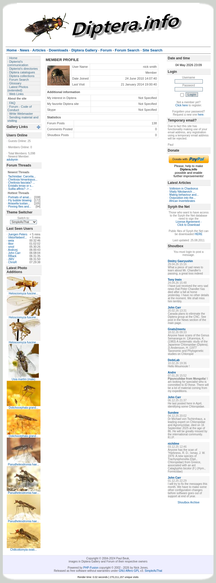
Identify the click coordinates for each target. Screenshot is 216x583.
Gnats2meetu (177, 329)
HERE (198, 234)
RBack (12, 256)
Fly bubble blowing (20, 200)
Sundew (173, 412)
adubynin (12, 159)
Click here (182, 105)
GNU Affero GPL (129, 570)
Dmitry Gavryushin (180, 261)
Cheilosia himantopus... (22, 179)
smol (11, 246)
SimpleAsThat (153, 570)
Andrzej (13, 249)
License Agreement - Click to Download (189, 223)
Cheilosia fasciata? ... (21, 182)
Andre (172, 372)
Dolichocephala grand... (23, 407)
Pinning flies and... (19, 206)
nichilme (173, 443)
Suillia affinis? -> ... (20, 188)
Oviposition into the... (182, 197)
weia (11, 240)
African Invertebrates (182, 200)
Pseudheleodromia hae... (23, 464)
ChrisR (12, 262)
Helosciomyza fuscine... (23, 293)
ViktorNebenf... (17, 237)
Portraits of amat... (19, 197)
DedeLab (174, 360)
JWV (11, 259)
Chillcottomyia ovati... (23, 549)
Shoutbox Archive (189, 502)
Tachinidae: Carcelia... (22, 176)
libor (11, 243)
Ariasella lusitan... (19, 203)
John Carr (14, 253)
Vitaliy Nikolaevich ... (182, 191)
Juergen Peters (17, 234)
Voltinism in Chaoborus (183, 188)
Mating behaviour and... (184, 194)
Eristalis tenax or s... (20, 185)
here (201, 114)
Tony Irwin (175, 279)
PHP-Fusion (90, 567)
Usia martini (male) (23, 379)
